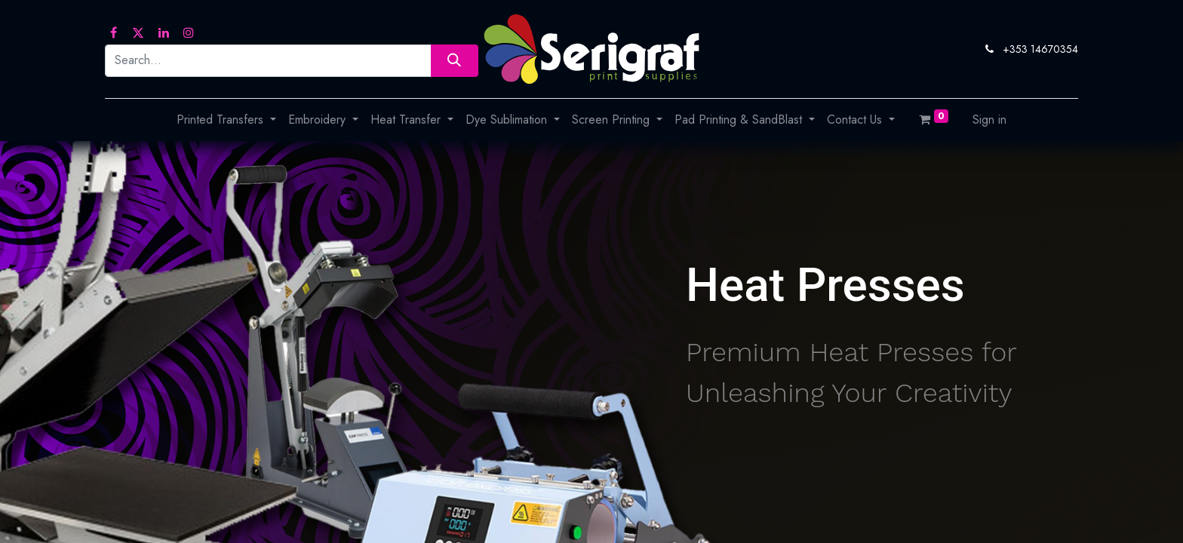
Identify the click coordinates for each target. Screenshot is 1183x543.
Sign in (989, 119)
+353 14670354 (1040, 49)
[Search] (454, 60)
